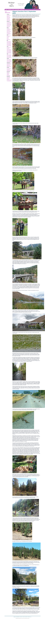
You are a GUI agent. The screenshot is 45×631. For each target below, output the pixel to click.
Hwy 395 (8, 36)
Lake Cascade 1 (9, 49)
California (8, 73)
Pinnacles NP (9, 33)
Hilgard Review (9, 66)
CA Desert (8, 28)
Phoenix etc (8, 19)
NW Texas (8, 78)
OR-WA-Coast (9, 68)
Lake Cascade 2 (9, 50)
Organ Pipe (8, 20)
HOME (6, 9)
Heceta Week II (9, 42)
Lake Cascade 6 (9, 55)
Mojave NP (8, 32)
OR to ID (8, 48)
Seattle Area (8, 39)
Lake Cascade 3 (9, 51)
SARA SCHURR (17, 9)
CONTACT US (22, 9)
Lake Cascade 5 (9, 54)
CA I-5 (8, 37)
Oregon (8, 72)
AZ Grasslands (9, 22)
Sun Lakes (8, 69)
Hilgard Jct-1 (8, 64)
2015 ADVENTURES (7, 12)
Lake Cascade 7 (9, 56)
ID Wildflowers (9, 47)
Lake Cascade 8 (9, 57)
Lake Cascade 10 (9, 60)
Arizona (8, 74)
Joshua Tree (8, 17)
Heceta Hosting (9, 45)
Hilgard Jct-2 (8, 65)
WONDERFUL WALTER (11, 9)
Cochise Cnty (9, 23)
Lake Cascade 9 (9, 59)
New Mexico (8, 75)
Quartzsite (8, 18)
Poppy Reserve (9, 31)
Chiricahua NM (9, 24)
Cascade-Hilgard (9, 63)
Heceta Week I (9, 41)
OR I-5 (8, 38)
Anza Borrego (9, 15)
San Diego (8, 30)
